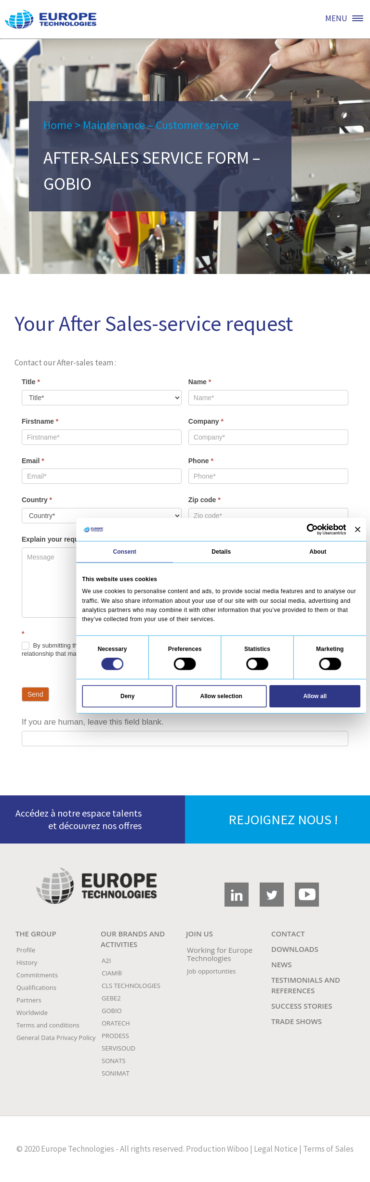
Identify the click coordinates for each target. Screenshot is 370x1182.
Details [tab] (221, 551)
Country (37, 500)
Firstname (40, 421)
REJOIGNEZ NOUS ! (283, 819)
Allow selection (221, 695)
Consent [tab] (124, 551)
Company (206, 421)
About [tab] (317, 551)
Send (35, 694)
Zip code (204, 500)
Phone (200, 461)
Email (33, 461)
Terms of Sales (328, 1148)
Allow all (315, 695)
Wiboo (238, 1148)
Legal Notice (276, 1148)
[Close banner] (357, 529)
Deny (127, 695)
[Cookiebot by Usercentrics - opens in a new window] (312, 529)
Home (57, 124)
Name (199, 382)
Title (31, 382)
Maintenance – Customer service (161, 124)
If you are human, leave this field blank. (93, 722)
